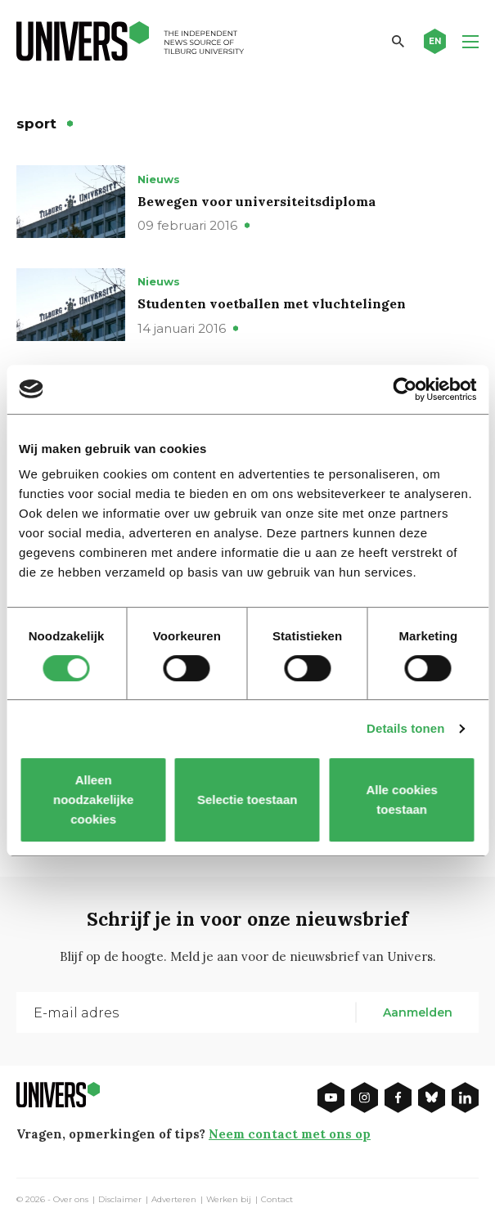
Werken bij (228, 1200)
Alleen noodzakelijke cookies (92, 799)
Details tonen (405, 728)
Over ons (70, 1200)
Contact (277, 1200)
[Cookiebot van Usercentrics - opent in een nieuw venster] (404, 389)
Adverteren (173, 1200)
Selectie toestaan (247, 799)
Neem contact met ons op (290, 1134)
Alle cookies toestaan (403, 799)
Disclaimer (120, 1200)
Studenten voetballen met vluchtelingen (271, 303)
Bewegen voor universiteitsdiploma (256, 201)
